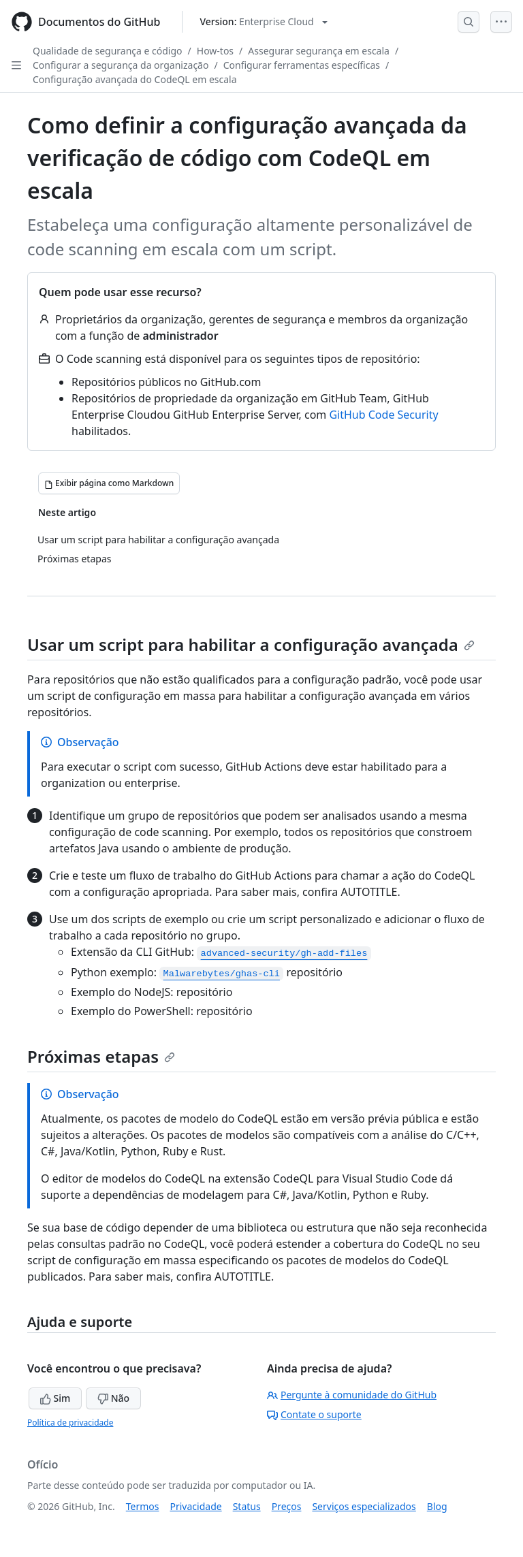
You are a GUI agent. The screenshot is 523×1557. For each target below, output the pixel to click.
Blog (437, 1506)
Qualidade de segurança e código (108, 50)
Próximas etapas (101, 1056)
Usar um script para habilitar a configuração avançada (251, 644)
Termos (142, 1506)
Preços (287, 1506)
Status (247, 1506)
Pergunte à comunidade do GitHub (352, 1394)
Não (113, 1398)
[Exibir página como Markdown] (109, 483)
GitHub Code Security (383, 414)
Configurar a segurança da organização (120, 65)
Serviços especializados (363, 1506)
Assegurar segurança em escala (319, 50)
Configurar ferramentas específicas (301, 65)
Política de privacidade (70, 1422)
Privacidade (196, 1506)
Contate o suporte (314, 1414)
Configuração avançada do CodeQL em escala (135, 79)
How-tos (215, 50)
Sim (55, 1398)
